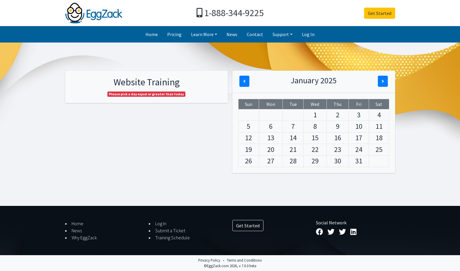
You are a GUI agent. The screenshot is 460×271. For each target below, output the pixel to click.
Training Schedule (172, 237)
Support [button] (281, 34)
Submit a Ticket (170, 230)
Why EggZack (84, 237)
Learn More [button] (202, 34)
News (231, 34)
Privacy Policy (209, 260)
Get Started (379, 13)
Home (152, 34)
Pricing (174, 34)
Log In (308, 34)
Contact (255, 34)
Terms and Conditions (244, 260)
